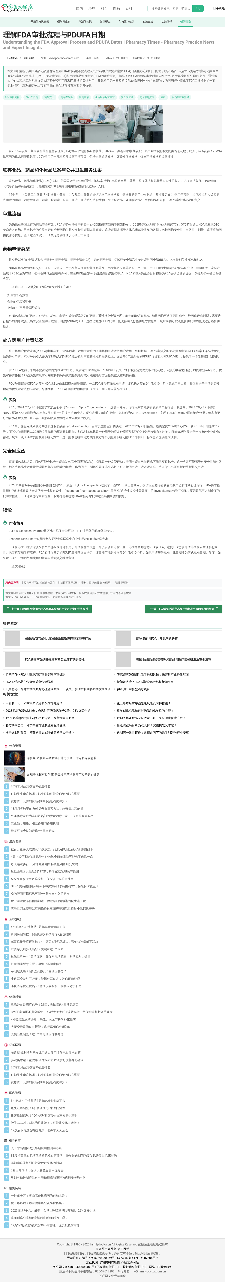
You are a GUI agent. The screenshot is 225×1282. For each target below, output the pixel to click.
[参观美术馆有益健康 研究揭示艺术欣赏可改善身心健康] (15, 774)
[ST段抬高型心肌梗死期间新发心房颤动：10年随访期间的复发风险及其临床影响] (116, 1155)
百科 (129, 8)
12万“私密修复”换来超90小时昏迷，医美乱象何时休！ (41, 718)
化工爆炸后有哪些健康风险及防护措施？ (144, 703)
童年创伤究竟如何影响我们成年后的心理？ (145, 710)
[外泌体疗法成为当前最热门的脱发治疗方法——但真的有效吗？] (116, 816)
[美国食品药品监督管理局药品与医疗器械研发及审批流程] (124, 660)
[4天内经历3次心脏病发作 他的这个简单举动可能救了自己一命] (116, 856)
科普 (104, 8)
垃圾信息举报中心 (135, 1267)
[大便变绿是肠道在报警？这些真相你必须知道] (116, 1027)
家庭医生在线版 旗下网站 (112, 1249)
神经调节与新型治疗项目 (133, 689)
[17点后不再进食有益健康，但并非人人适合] (116, 1130)
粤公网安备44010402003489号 (73, 1267)
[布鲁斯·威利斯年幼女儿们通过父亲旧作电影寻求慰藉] (15, 758)
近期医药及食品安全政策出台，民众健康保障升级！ (151, 718)
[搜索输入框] (175, 8)
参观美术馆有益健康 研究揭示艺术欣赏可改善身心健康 (63, 774)
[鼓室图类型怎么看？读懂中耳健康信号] (116, 964)
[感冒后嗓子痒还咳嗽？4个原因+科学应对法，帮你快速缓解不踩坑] (116, 942)
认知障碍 (166, 21)
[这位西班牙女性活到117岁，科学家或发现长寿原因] (116, 871)
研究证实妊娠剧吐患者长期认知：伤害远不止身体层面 (153, 674)
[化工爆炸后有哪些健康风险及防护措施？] (116, 1203)
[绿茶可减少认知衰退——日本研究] (116, 831)
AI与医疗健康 (126, 21)
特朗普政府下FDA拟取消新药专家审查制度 (145, 682)
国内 (79, 8)
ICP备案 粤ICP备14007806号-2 (137, 1258)
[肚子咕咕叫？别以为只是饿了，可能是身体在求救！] (116, 1123)
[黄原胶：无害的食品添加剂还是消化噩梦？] (116, 801)
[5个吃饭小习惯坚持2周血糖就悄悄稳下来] (116, 927)
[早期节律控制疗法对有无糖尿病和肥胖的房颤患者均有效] (116, 1178)
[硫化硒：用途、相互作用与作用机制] (116, 823)
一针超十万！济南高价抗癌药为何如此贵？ (34, 703)
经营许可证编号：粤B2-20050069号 (91, 1258)
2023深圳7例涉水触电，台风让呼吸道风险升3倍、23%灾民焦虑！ (49, 710)
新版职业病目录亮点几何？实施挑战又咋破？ (147, 725)
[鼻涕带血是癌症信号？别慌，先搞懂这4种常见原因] (116, 1004)
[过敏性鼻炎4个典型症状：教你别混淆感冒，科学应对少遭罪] (116, 956)
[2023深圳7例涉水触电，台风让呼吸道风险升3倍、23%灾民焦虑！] (116, 1210)
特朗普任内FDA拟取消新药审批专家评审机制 (35, 674)
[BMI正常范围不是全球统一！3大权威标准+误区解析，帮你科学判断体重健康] (116, 1012)
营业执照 (92, 1262)
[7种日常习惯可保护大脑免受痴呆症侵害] (116, 1170)
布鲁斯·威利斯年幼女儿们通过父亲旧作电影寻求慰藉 (62, 758)
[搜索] (198, 8)
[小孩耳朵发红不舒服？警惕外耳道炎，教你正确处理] (116, 979)
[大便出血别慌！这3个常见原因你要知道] (116, 1034)
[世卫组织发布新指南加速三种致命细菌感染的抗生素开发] (116, 901)
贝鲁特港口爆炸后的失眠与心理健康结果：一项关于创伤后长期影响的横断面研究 (60, 689)
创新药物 (185, 21)
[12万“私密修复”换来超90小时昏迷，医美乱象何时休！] (116, 1225)
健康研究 (105, 21)
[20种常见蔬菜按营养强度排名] (116, 786)
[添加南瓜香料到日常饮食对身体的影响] (116, 1163)
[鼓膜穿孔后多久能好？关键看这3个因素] (116, 949)
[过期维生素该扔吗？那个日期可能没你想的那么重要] (116, 794)
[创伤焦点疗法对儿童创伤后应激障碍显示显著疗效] (13, 639)
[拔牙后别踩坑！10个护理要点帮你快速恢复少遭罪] (116, 1115)
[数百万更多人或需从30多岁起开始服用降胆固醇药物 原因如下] (116, 849)
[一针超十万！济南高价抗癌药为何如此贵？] (116, 1196)
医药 (116, 8)
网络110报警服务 (160, 1267)
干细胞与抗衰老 (40, 21)
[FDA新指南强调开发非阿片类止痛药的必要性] (13, 660)
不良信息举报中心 (109, 1267)
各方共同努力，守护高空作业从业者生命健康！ (37, 725)
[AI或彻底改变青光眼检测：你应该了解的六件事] (116, 879)
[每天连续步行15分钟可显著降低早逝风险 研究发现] (116, 864)
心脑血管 (148, 21)
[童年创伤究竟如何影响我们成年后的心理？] (116, 1218)
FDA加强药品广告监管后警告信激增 (29, 682)
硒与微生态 (63, 21)
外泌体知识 (85, 21)
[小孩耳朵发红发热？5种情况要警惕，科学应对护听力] (116, 986)
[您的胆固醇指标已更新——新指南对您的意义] (116, 894)
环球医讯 (12, 58)
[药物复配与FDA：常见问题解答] (124, 639)
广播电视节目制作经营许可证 (119, 1262)
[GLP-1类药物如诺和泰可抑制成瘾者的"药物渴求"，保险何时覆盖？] (116, 886)
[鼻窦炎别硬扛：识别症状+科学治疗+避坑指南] (116, 934)
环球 (91, 8)
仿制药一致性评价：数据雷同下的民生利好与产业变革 (153, 732)
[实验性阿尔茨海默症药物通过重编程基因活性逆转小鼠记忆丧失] (116, 908)
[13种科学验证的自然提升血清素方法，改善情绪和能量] (116, 809)
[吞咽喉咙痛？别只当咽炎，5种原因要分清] (116, 971)
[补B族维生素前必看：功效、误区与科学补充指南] (116, 1019)
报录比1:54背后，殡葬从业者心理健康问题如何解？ (40, 732)
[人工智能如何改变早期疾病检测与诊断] (116, 1148)
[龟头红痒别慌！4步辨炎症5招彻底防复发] (116, 1108)
